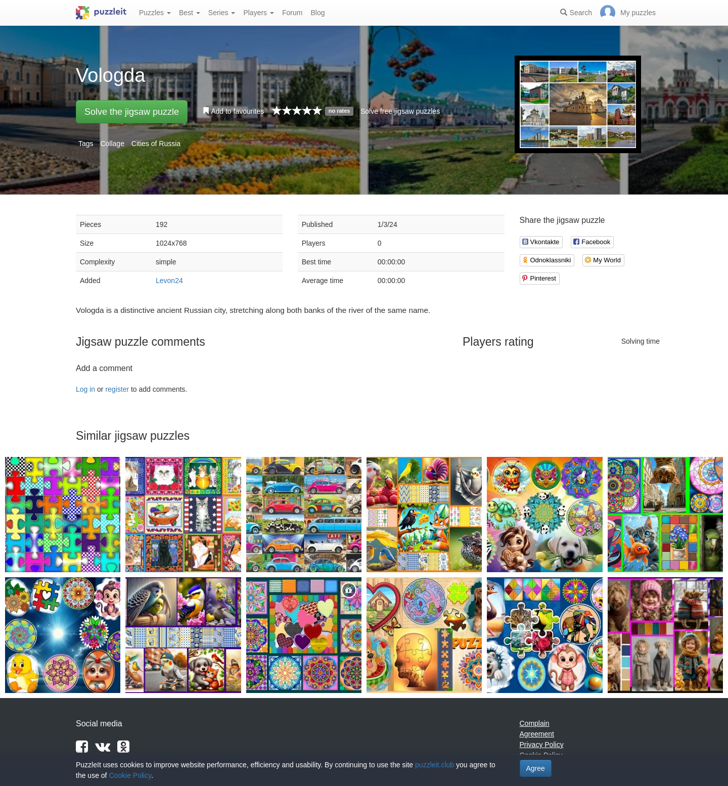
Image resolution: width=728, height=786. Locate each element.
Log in (85, 389)
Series (222, 13)
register (117, 389)
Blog (317, 13)
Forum (292, 13)
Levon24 (169, 280)
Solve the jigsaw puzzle (131, 112)
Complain (535, 723)
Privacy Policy (542, 745)
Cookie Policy (130, 775)
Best (189, 13)
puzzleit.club (434, 765)
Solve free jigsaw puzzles (400, 111)
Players (258, 13)
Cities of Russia (155, 144)
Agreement (537, 734)
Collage (112, 144)
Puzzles (155, 13)
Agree (535, 768)
